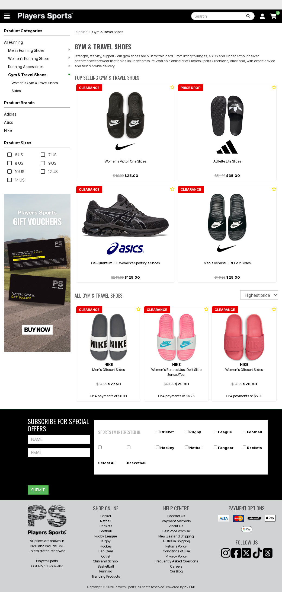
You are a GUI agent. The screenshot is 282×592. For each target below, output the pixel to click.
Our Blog (176, 571)
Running (81, 32)
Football (254, 432)
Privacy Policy (176, 556)
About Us (176, 526)
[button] (7, 16)
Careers (176, 566)
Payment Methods (176, 521)
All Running (13, 42)
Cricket (167, 432)
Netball (196, 447)
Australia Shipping (176, 541)
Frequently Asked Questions (176, 561)
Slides (16, 90)
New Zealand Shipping (176, 536)
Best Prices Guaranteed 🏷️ (55, 4)
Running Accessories (39, 66)
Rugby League (105, 536)
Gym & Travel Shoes (39, 74)
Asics (8, 122)
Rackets (254, 447)
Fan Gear (105, 551)
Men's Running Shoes (39, 50)
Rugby (195, 432)
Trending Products (106, 576)
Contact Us (176, 516)
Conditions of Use (176, 551)
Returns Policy (176, 546)
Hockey (167, 447)
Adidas (10, 114)
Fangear (225, 447)
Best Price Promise (176, 531)
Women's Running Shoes (39, 58)
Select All (107, 463)
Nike (8, 130)
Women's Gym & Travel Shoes (35, 83)
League (225, 432)
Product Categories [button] (23, 30)
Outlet (105, 556)
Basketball (136, 463)
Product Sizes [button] (17, 143)
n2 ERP (189, 587)
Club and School (105, 561)
